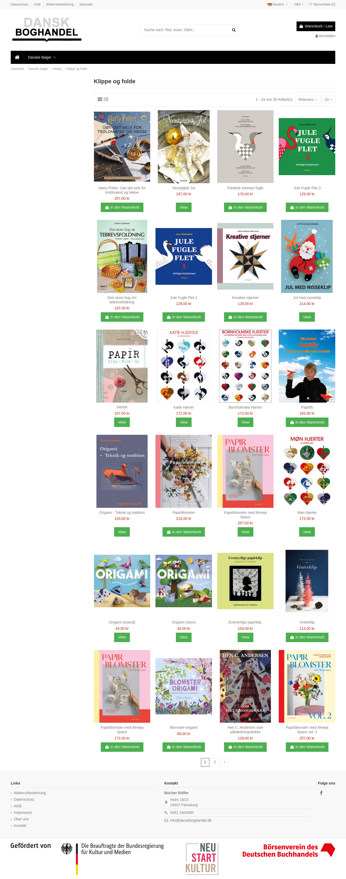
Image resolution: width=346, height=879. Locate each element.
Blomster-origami (184, 727)
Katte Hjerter (184, 407)
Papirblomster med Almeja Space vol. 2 (307, 729)
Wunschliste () (322, 4)
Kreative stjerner (245, 298)
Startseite (86, 4)
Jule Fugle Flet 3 (307, 188)
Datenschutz (20, 4)
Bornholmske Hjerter (245, 407)
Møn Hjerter (307, 512)
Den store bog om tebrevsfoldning (122, 300)
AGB (37, 4)
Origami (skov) (184, 622)
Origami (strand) (122, 622)
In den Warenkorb (122, 207)
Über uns (21, 819)
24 (328, 99)
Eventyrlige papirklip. (245, 622)
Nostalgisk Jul (183, 188)
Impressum (23, 812)
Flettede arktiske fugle (245, 188)
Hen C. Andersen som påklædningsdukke (245, 729)
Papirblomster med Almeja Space (245, 514)
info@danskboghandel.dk (190, 820)
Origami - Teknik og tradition (122, 512)
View (184, 207)
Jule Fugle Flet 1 (183, 298)
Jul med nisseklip (307, 298)
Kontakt (20, 826)
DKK (299, 4)
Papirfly (307, 407)
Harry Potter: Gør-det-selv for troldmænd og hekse (122, 190)
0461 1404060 (182, 812)
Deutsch (278, 4)
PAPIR (122, 407)
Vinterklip (307, 622)
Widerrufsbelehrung (60, 4)
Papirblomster (183, 512)
